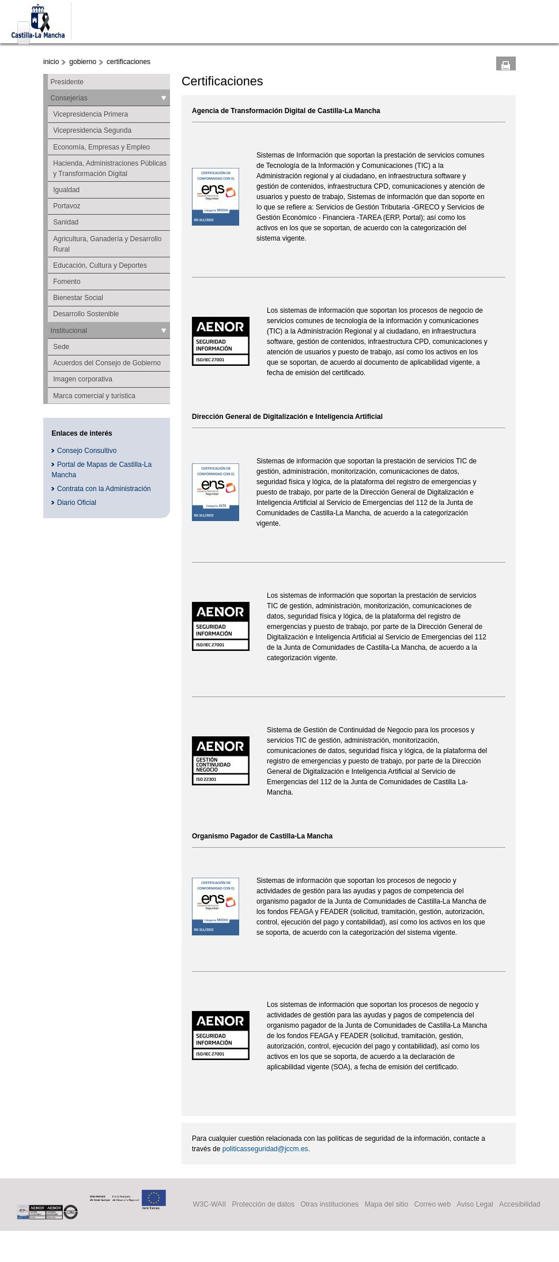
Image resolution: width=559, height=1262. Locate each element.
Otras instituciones (329, 1205)
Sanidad (65, 222)
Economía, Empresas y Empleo (101, 147)
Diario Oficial (76, 503)
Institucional (69, 331)
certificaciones (128, 62)
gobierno (82, 62)
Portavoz (66, 206)
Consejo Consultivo (86, 451)
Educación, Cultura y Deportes (100, 265)
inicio (51, 62)
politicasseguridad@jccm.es (265, 1149)
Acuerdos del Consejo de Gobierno (107, 363)
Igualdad (66, 190)
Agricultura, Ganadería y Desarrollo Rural (107, 244)
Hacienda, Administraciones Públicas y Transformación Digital (110, 168)
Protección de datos (263, 1205)
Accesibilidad (520, 1205)
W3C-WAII (209, 1205)
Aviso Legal (474, 1205)
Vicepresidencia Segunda (92, 130)
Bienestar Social (78, 298)
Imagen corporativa (82, 379)
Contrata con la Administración (104, 489)
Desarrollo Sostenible (86, 314)
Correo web (432, 1205)
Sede (61, 347)
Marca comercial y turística (94, 396)
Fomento (66, 282)
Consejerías (69, 98)
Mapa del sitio (387, 1205)
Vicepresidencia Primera (90, 114)
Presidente (67, 82)
